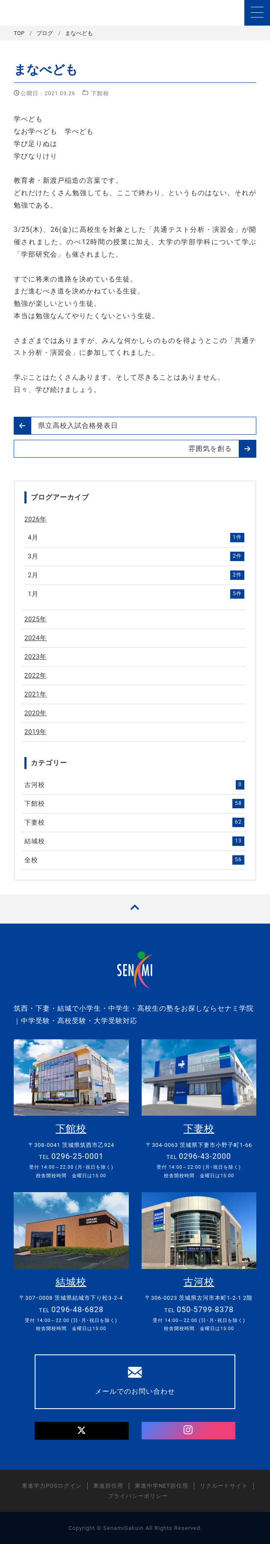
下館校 (100, 93)
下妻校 (134, 822)
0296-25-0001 (77, 1156)
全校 (134, 860)
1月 (136, 594)
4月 (136, 537)
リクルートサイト (224, 1486)
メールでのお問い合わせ (135, 1380)
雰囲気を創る (222, 448)
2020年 (35, 713)
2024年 (35, 638)
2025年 (35, 619)
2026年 (35, 519)
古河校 (134, 785)
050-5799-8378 (205, 1309)
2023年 (35, 657)
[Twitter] (81, 1431)
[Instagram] (188, 1431)
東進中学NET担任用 (161, 1486)
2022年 (35, 675)
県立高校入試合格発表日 (66, 425)
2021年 (35, 694)
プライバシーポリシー (138, 1496)
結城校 (134, 841)
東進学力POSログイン (52, 1486)
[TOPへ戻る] (135, 909)
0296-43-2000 (205, 1156)
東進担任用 (108, 1486)
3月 (136, 556)
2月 (136, 575)
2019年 (35, 732)
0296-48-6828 (77, 1309)
